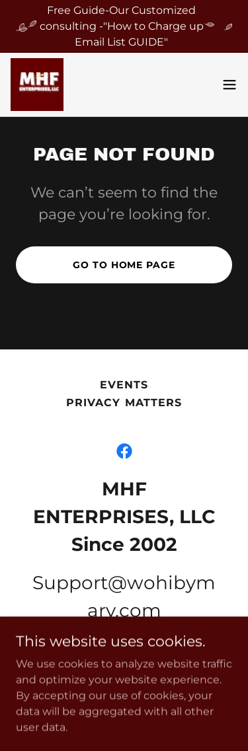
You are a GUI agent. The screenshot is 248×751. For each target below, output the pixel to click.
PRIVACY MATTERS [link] (123, 402)
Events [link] (124, 384)
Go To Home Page (124, 265)
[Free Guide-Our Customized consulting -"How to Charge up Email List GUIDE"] (124, 26)
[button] (229, 84)
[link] (37, 84)
